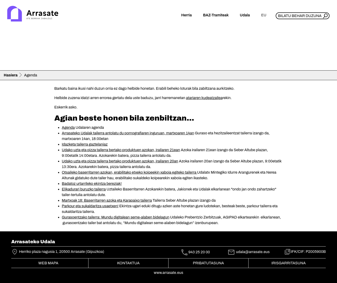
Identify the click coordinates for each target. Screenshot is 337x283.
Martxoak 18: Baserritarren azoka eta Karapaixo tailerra (107, 200)
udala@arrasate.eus (248, 252)
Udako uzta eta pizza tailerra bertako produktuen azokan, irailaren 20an (120, 161)
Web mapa (48, 263)
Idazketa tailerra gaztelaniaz (85, 144)
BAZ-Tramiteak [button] (215, 15)
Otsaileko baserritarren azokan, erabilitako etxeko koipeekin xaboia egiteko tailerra (129, 172)
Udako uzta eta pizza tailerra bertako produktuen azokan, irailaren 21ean (121, 150)
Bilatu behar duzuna (300, 16)
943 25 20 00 (199, 252)
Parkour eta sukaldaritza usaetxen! (90, 206)
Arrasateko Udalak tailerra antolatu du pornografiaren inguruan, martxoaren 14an (128, 133)
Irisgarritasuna (288, 263)
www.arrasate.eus (168, 273)
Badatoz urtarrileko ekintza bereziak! (92, 184)
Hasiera (11, 75)
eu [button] (263, 15)
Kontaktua (128, 263)
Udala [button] (245, 15)
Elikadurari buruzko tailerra (84, 189)
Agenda (68, 127)
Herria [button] (186, 15)
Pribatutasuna (208, 263)
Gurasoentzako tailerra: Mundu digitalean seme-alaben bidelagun (115, 217)
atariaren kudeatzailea (204, 98)
